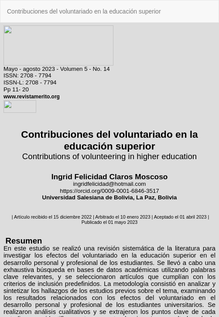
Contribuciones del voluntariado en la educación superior (84, 11)
